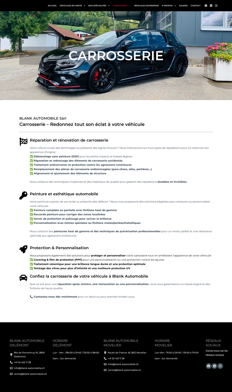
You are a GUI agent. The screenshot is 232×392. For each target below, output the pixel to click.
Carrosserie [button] (122, 6)
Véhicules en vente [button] (72, 6)
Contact (195, 6)
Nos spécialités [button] (99, 6)
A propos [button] (169, 6)
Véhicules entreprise (146, 6)
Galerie (183, 6)
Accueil (52, 6)
